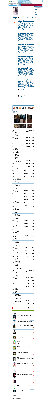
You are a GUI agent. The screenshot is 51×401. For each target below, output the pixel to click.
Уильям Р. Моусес (28, 31)
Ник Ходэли (29, 83)
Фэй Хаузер (25, 77)
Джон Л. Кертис (29, 79)
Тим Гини (27, 20)
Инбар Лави (24, 54)
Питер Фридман (25, 35)
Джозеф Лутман (24, 21)
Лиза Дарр (19, 62)
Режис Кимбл (24, 61)
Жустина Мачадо (27, 33)
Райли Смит (29, 30)
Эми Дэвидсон (27, 61)
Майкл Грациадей (20, 86)
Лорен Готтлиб (25, 74)
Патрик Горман (20, 47)
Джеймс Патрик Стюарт (23, 31)
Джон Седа (26, 27)
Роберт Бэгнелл (26, 71)
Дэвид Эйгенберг (26, 46)
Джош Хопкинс (25, 19)
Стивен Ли (25, 47)
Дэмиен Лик (19, 71)
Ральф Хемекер (20, 41)
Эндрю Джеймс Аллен (31, 41)
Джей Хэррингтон (27, 67)
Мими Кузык (22, 23)
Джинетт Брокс (20, 73)
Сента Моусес (22, 74)
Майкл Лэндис (21, 24)
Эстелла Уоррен (28, 29)
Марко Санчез (30, 40)
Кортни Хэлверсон (30, 48)
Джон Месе (31, 29)
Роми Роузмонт (23, 41)
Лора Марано (19, 46)
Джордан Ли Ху (31, 80)
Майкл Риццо (32, 96)
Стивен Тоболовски (26, 87)
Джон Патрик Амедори (27, 45)
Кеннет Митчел (22, 17)
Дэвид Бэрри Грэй (22, 44)
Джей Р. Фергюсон (30, 36)
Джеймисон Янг (30, 73)
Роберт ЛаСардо (21, 22)
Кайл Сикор (22, 32)
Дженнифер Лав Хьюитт (26, 17)
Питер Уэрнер (24, 16)
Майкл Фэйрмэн (31, 54)
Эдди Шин (19, 76)
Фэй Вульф (25, 80)
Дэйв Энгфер (31, 78)
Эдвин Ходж (27, 30)
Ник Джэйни (32, 83)
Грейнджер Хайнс (25, 59)
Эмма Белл (25, 40)
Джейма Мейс (30, 34)
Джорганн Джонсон (26, 44)
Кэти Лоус (30, 43)
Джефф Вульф (20, 52)
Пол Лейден (26, 55)
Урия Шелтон (28, 60)
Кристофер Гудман (30, 71)
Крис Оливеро (23, 85)
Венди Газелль (22, 62)
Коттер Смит (24, 33)
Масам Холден (24, 32)
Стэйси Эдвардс (20, 43)
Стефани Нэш (31, 85)
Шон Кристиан (31, 60)
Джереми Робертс (32, 47)
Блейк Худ (31, 65)
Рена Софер (24, 63)
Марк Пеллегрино (20, 21)
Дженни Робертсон (22, 69)
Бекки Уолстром (30, 76)
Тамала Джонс (30, 38)
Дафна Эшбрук (32, 23)
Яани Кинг (23, 72)
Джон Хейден (31, 33)
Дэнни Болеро (25, 79)
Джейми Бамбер (23, 27)
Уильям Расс (21, 35)
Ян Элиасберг (22, 84)
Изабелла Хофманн (23, 50)
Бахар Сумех (19, 84)
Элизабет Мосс (20, 88)
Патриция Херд (22, 79)
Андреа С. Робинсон (24, 82)
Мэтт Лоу (24, 67)
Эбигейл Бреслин (28, 21)
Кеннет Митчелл (26, 18)
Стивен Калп (30, 44)
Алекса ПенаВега (25, 23)
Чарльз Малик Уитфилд (20, 65)
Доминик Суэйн (30, 20)
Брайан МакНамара (24, 28)
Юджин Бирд (21, 29)
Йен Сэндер (32, 91)
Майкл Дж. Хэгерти (27, 39)
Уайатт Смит (31, 68)
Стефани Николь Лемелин (23, 37)
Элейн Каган (28, 77)
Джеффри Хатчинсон (22, 70)
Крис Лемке (22, 36)
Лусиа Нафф (31, 77)
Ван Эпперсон (29, 74)
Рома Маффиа (20, 45)
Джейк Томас (31, 55)
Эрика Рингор (25, 81)
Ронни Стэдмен (28, 82)
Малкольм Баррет (29, 49)
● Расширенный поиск (18, 5)
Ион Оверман (21, 19)
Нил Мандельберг (27, 76)
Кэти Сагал (21, 28)
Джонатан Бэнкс (31, 88)
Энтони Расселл (20, 82)
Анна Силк (30, 87)
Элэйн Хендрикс (27, 22)
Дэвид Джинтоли (30, 18)
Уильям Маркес (22, 56)
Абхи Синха (27, 75)
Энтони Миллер (26, 52)
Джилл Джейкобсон (29, 59)
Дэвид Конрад (30, 17)
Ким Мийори (29, 55)
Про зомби (39, 20)
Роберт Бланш (19, 48)
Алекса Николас (20, 72)
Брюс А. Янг (30, 32)
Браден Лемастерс (23, 68)
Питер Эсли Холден (24, 48)
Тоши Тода (25, 72)
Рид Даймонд (24, 24)
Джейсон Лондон (27, 88)
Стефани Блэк (22, 71)
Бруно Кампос (23, 86)
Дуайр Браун (23, 38)
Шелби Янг (26, 51)
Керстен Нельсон (29, 62)
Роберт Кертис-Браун (22, 39)
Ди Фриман (23, 83)
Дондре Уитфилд (29, 66)
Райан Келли (22, 40)
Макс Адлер (29, 56)
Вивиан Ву (20, 42)
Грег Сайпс (22, 25)
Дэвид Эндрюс (28, 27)
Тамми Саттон (24, 25)
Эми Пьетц (27, 63)
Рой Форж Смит (25, 96)
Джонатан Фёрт (28, 47)
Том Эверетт (19, 31)
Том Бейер (23, 55)
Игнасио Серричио (20, 61)
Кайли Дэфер (21, 59)
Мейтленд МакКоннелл (20, 75)
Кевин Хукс (31, 31)
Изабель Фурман (24, 43)
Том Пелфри (23, 46)
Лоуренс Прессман (31, 35)
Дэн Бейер (25, 95)
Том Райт (24, 22)
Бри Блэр (24, 51)
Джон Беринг (30, 64)
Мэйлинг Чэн (22, 96)
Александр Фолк (22, 87)
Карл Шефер (25, 75)
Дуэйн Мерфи (30, 61)
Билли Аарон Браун (27, 68)
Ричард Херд (22, 34)
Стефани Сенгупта (27, 85)
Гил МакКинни (31, 81)
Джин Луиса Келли (25, 60)
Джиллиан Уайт (31, 67)
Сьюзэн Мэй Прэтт (24, 64)
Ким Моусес (30, 89)
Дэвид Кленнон (28, 25)
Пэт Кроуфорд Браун (31, 52)
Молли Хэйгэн (30, 22)
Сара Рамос (32, 86)
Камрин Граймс (27, 78)
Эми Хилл (24, 36)
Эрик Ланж (32, 28)
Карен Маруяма (21, 60)
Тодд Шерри (31, 72)
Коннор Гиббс (23, 18)
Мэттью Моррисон (27, 50)
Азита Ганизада (30, 53)
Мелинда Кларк (22, 49)
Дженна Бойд (21, 51)
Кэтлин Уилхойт (23, 26)
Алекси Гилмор (27, 57)
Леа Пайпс (32, 44)
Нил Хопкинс (29, 51)
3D (39, 18)
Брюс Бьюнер (29, 96)
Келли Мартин (27, 34)
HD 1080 (39, 17)
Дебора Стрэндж (30, 70)
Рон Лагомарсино (32, 21)
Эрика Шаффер (22, 77)
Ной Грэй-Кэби (25, 66)
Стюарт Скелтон (26, 83)
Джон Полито (24, 20)
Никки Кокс (25, 69)
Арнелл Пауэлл (30, 84)
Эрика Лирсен (31, 37)
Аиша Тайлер (19, 18)
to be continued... (39, 19)
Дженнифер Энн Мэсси (20, 81)
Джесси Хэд (19, 74)
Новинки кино (36, 9)
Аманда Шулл (27, 64)
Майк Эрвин (21, 63)
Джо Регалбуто (21, 33)
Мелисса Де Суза (26, 56)
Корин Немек (31, 24)
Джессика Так (30, 50)
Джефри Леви (30, 57)
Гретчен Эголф (30, 75)
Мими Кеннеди (23, 45)
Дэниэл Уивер (24, 78)
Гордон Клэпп (32, 51)
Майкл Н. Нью (21, 53)
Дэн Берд (28, 35)
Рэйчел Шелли (30, 42)
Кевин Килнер (27, 54)
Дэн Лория (21, 38)
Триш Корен (32, 27)
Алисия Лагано (21, 67)
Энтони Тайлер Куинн (30, 63)
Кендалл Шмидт (28, 65)
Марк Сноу (27, 48)
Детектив (36, 14)
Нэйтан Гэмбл (26, 38)
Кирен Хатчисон (21, 80)
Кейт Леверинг (19, 64)
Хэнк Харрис (25, 65)
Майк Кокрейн (22, 66)
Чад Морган (28, 72)
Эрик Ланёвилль (27, 41)
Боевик (35, 12)
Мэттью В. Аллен (31, 39)
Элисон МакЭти (20, 57)
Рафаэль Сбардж (28, 37)
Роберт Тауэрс (31, 69)
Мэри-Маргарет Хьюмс (25, 53)
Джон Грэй (22, 16)
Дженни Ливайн (26, 62)
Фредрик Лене (28, 19)
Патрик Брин (19, 34)
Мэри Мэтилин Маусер (26, 58)
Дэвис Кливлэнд (30, 58)
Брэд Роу (23, 47)
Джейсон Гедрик (20, 26)
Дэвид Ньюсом (27, 86)
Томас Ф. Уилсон (31, 26)
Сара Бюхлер (28, 81)
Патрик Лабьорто (20, 55)
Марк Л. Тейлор (27, 42)
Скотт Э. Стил (22, 94)
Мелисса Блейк (22, 90)
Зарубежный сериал (37, 10)
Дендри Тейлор (23, 42)
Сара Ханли (21, 78)
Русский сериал (36, 11)
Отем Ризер (19, 27)
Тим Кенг (30, 86)
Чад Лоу (25, 34)
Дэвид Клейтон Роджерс (22, 30)
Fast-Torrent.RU (12, 1)
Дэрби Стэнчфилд (24, 57)
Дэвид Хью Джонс (26, 49)
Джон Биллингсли (27, 26)
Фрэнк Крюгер (26, 70)
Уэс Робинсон (28, 69)
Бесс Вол (27, 40)
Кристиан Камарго (29, 28)
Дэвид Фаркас (27, 80)
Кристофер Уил (27, 73)
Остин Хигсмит (23, 52)
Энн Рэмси (27, 36)
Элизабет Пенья (28, 24)
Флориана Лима (23, 73)
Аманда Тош (20, 85)
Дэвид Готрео (27, 43)
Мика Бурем (28, 32)
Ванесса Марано (21, 58)
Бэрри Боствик (28, 23)
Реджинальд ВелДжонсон (31, 46)
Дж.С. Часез (24, 29)
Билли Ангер (21, 20)
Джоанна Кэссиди (24, 88)
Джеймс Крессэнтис (27, 84)
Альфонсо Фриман (23, 76)
